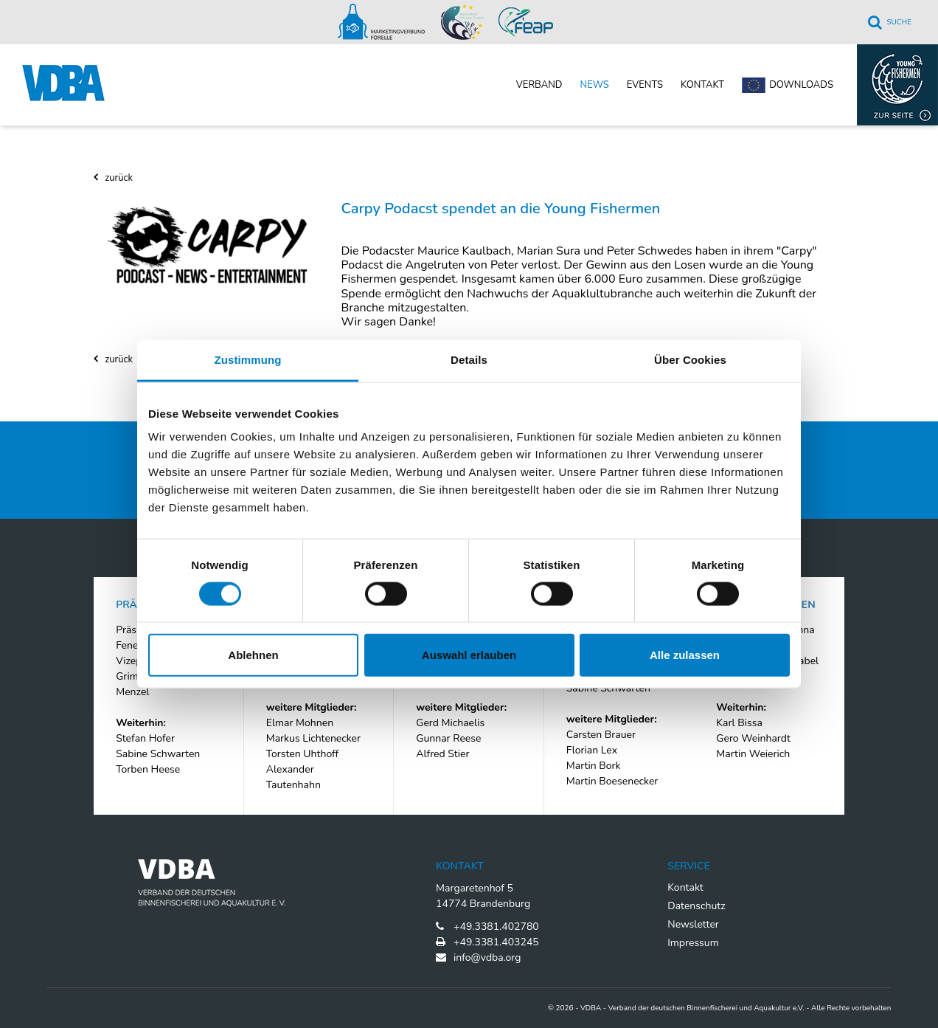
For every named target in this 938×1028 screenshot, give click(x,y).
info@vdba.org (487, 958)
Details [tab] (469, 359)
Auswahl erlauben (469, 655)
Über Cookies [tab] (690, 359)
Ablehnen (253, 655)
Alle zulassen (685, 655)
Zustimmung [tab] (248, 359)
